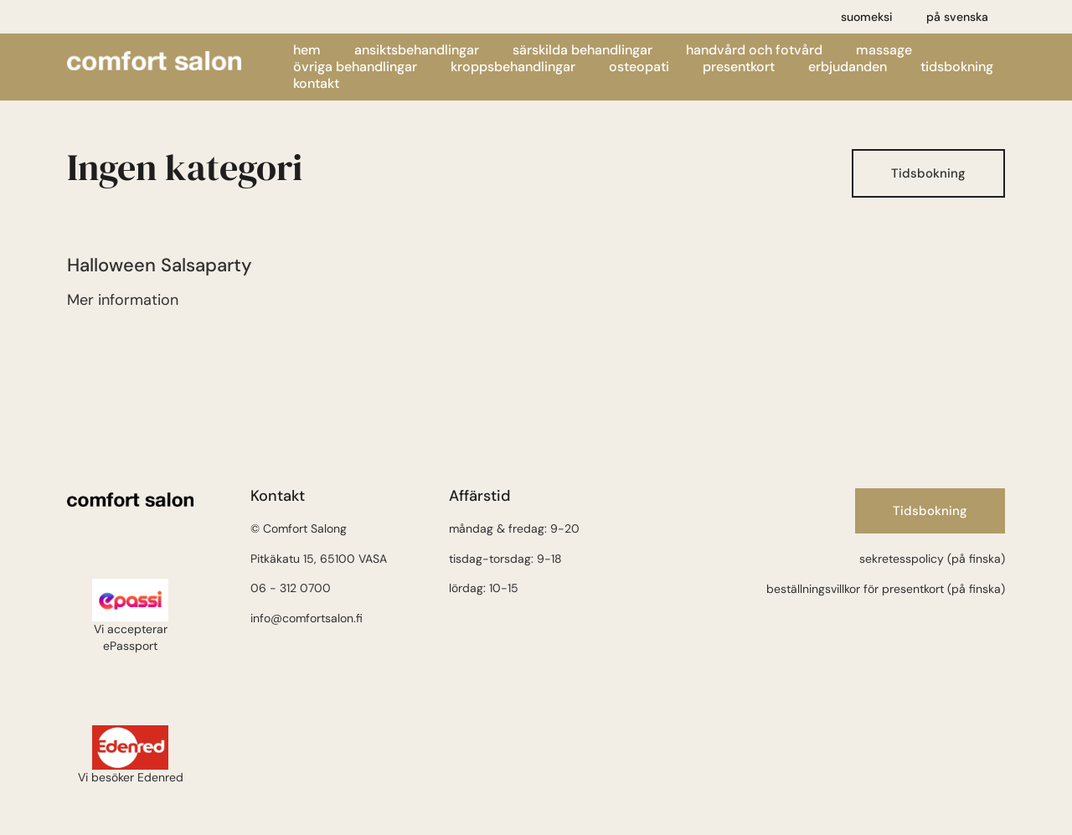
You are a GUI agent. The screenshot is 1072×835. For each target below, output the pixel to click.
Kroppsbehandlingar (513, 67)
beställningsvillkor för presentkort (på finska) (885, 588)
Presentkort (739, 67)
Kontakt (316, 83)
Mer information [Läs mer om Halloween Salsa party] (122, 300)
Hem (307, 50)
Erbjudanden (847, 67)
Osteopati (639, 67)
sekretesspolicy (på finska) (932, 558)
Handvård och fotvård (754, 50)
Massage (884, 50)
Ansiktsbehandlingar (416, 50)
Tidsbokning (956, 67)
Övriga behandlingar (355, 67)
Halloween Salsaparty (159, 265)
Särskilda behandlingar (582, 50)
